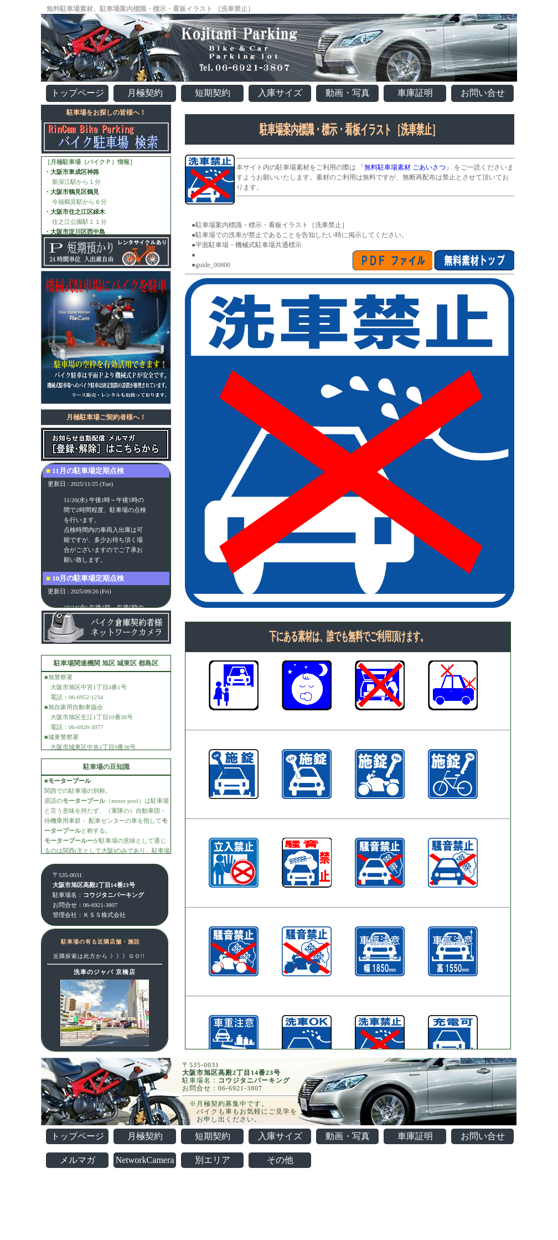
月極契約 (145, 93)
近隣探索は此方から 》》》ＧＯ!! (99, 956)
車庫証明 (415, 93)
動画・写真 (348, 93)
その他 (280, 1160)
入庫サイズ (280, 93)
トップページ (77, 93)
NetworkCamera (145, 1160)
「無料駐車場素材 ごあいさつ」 (405, 167)
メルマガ (77, 1160)
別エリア (212, 1160)
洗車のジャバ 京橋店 (105, 972)
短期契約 (212, 93)
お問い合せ (483, 93)
